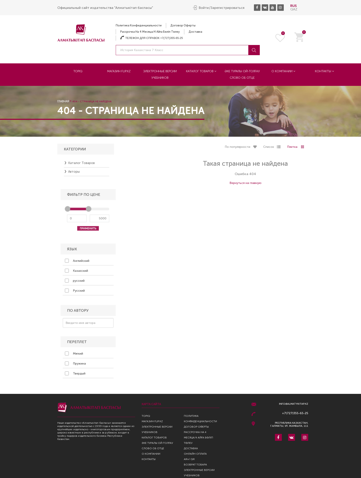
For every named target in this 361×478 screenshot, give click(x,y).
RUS (293, 6)
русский (75, 282)
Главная (63, 101)
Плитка (292, 149)
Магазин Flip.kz (119, 71)
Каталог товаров (201, 71)
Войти (204, 8)
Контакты (324, 71)
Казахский (76, 272)
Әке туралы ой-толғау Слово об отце (242, 74)
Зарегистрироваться (227, 8)
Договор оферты (183, 25)
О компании (283, 71)
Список (268, 149)
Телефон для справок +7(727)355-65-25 (151, 38)
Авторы (74, 173)
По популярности (237, 149)
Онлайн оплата (195, 453)
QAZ (293, 9)
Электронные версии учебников (160, 74)
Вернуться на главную (245, 185)
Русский (75, 292)
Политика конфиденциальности (139, 25)
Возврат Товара (195, 464)
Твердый (75, 375)
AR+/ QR (189, 459)
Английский (77, 263)
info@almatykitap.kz (293, 404)
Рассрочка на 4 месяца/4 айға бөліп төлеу (150, 31)
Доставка (195, 31)
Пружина (75, 365)
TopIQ (77, 71)
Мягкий (74, 355)
